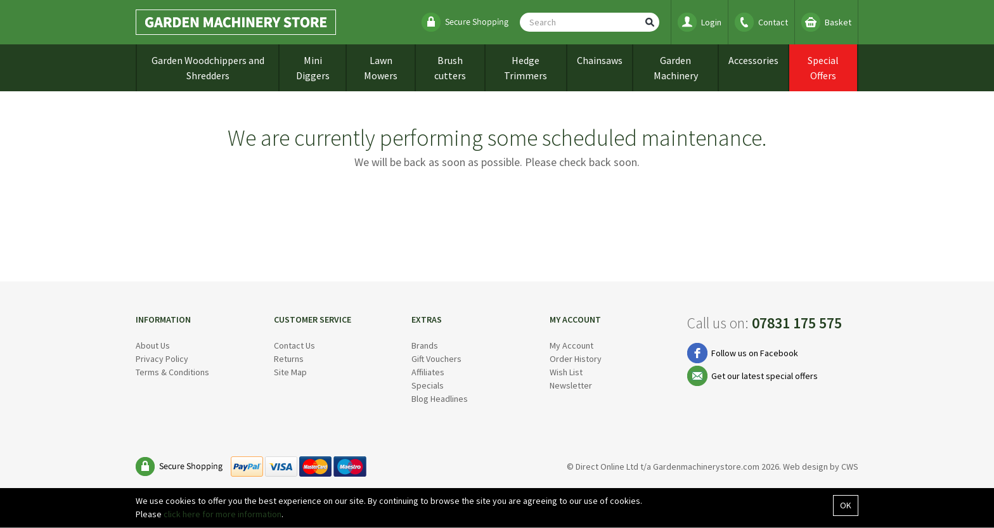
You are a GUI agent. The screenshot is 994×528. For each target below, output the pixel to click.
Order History (576, 358)
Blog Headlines (439, 398)
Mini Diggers (313, 68)
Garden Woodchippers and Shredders (208, 68)
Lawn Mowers (380, 68)
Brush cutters (450, 68)
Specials (427, 385)
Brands (424, 345)
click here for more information (222, 514)
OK (845, 505)
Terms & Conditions (172, 372)
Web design (805, 466)
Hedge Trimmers (525, 68)
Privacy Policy (162, 358)
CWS (849, 466)
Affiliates (427, 372)
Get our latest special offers (764, 376)
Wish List (566, 372)
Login (711, 22)
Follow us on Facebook (754, 353)
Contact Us (294, 345)
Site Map (290, 372)
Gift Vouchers (436, 358)
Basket (838, 22)
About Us (153, 345)
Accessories (753, 60)
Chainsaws (600, 60)
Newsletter (571, 385)
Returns (289, 358)
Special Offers (823, 68)
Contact (773, 22)
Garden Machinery (676, 68)
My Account (571, 345)
